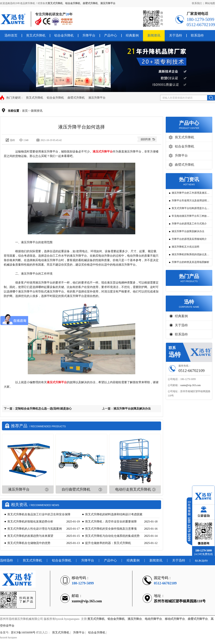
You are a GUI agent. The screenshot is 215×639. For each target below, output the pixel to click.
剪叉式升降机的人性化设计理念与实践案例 (34, 528)
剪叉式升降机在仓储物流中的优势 (28, 542)
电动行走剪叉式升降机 (133, 489)
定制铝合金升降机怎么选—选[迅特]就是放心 (43, 408)
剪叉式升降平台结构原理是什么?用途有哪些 (190, 209)
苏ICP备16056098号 (23, 632)
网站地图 (210, 3)
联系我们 (197, 3)
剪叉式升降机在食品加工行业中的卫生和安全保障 (38, 514)
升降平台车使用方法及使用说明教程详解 (190, 201)
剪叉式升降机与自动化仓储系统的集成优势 (112, 535)
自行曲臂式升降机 (76, 489)
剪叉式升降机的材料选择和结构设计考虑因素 (113, 514)
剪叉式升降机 (36, 35)
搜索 (211, 97)
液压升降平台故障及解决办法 (132, 408)
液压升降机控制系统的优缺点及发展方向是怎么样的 (190, 255)
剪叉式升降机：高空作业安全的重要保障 (111, 521)
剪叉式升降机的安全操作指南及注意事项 (111, 528)
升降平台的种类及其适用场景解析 (190, 262)
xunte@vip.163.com (190, 385)
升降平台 (88, 35)
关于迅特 (175, 35)
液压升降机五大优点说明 (185, 246)
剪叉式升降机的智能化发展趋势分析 (30, 521)
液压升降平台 (97, 97)
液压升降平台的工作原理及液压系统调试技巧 (190, 194)
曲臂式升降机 (76, 97)
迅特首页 (10, 35)
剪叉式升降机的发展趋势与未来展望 (30, 535)
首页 (25, 110)
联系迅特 (197, 35)
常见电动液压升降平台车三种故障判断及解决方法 (190, 217)
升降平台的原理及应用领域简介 (189, 239)
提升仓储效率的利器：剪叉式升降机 (108, 542)
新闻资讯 (153, 35)
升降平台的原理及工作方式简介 (189, 223)
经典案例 (132, 35)
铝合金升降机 (64, 35)
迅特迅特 (6, 560)
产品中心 (110, 35)
